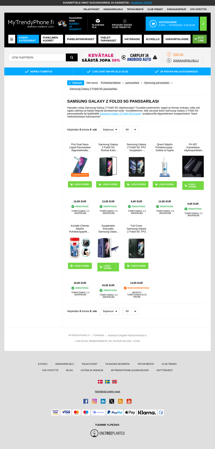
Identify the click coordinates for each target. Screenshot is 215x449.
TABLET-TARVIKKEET (108, 39)
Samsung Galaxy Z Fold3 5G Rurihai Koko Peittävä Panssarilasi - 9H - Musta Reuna (108, 147)
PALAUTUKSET (92, 9)
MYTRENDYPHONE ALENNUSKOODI (130, 370)
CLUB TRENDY (169, 364)
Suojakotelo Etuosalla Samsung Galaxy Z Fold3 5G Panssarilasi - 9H (108, 228)
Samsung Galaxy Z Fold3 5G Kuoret (120, 113)
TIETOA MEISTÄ (135, 9)
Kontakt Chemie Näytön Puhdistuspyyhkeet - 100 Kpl (80, 228)
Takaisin (77, 82)
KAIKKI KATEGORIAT (27, 39)
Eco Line (199, 39)
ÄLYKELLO (152, 39)
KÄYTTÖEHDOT (164, 370)
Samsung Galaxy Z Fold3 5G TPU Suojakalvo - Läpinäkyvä (136, 147)
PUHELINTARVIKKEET (80, 39)
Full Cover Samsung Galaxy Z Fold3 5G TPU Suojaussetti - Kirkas (136, 228)
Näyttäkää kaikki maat (107, 391)
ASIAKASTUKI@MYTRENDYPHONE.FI (127, 335)
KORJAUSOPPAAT (176, 9)
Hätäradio (132, 39)
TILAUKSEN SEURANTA (117, 364)
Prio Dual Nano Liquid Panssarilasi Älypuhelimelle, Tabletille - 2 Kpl (79, 147)
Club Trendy (155, 9)
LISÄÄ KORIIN (192, 185)
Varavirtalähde (177, 39)
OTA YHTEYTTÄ (198, 9)
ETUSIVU (42, 364)
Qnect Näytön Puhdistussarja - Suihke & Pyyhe (164, 147)
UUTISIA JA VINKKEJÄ (92, 370)
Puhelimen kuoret (50, 39)
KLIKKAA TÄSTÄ (141, 2)
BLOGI (69, 370)
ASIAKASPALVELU (113, 9)
